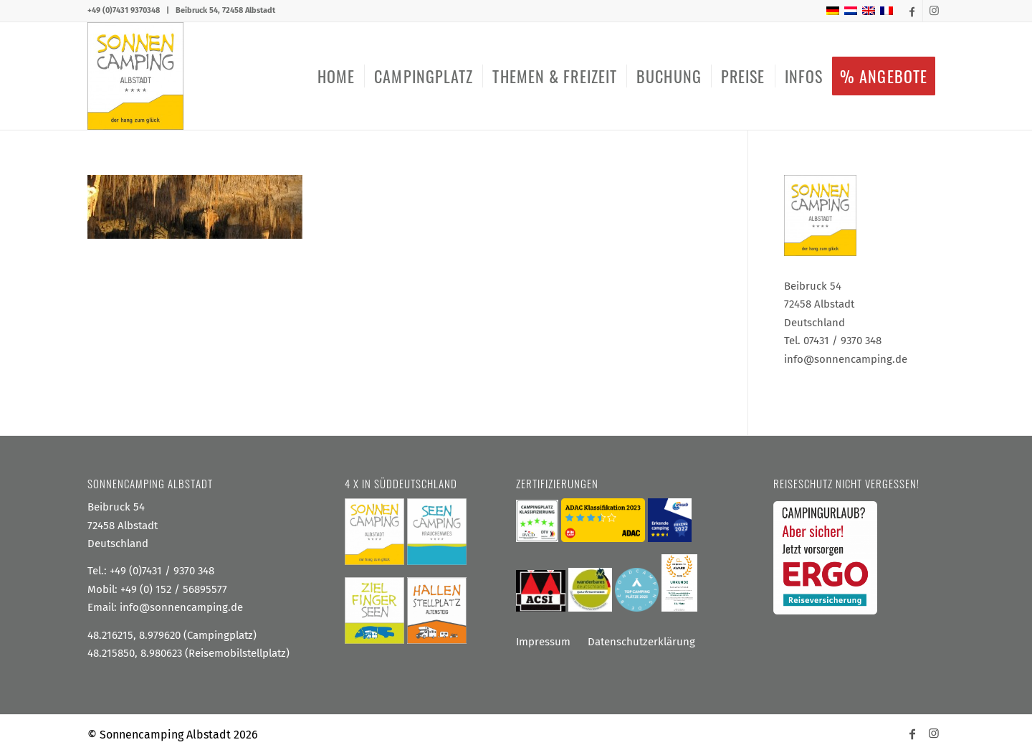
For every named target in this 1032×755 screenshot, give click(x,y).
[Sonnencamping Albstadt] (135, 76)
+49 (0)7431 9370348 (123, 10)
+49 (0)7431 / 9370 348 (162, 570)
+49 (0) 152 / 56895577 (173, 589)
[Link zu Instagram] (934, 11)
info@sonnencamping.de (181, 607)
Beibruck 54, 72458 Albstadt (225, 10)
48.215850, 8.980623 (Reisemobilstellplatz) (188, 653)
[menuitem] (336, 76)
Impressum (543, 641)
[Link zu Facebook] (912, 11)
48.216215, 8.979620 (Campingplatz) (172, 635)
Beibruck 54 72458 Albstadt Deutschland (122, 525)
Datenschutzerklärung (641, 641)
